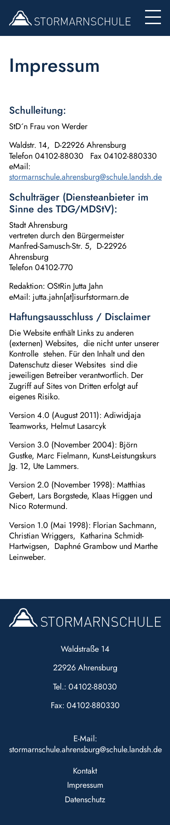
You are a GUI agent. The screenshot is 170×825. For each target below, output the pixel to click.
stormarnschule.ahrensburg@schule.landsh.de (85, 177)
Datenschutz (85, 799)
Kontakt (85, 771)
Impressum (85, 785)
